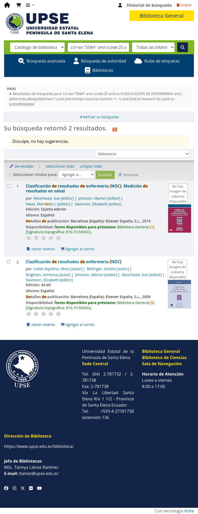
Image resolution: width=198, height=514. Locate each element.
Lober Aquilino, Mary (58, 268)
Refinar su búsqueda (101, 116)
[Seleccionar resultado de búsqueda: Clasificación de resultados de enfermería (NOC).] (8, 186)
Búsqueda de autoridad (103, 61)
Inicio (11, 88)
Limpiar (184, 5)
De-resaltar (21, 166)
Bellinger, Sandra (108, 268)
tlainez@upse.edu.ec (31, 473)
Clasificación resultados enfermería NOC (73, 261)
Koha (189, 511)
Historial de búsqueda (149, 5)
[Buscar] (182, 47)
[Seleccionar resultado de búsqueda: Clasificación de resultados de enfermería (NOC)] (8, 261)
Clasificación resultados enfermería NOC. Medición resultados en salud (87, 189)
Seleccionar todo (60, 166)
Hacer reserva (40, 248)
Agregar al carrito (78, 248)
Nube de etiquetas (161, 61)
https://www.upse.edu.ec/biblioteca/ (39, 446)
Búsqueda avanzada (46, 61)
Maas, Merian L (48, 203)
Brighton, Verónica (48, 274)
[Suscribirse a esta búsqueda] (115, 129)
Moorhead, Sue (53, 198)
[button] (18, 5)
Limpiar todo (91, 166)
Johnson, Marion (99, 198)
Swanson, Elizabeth (98, 203)
